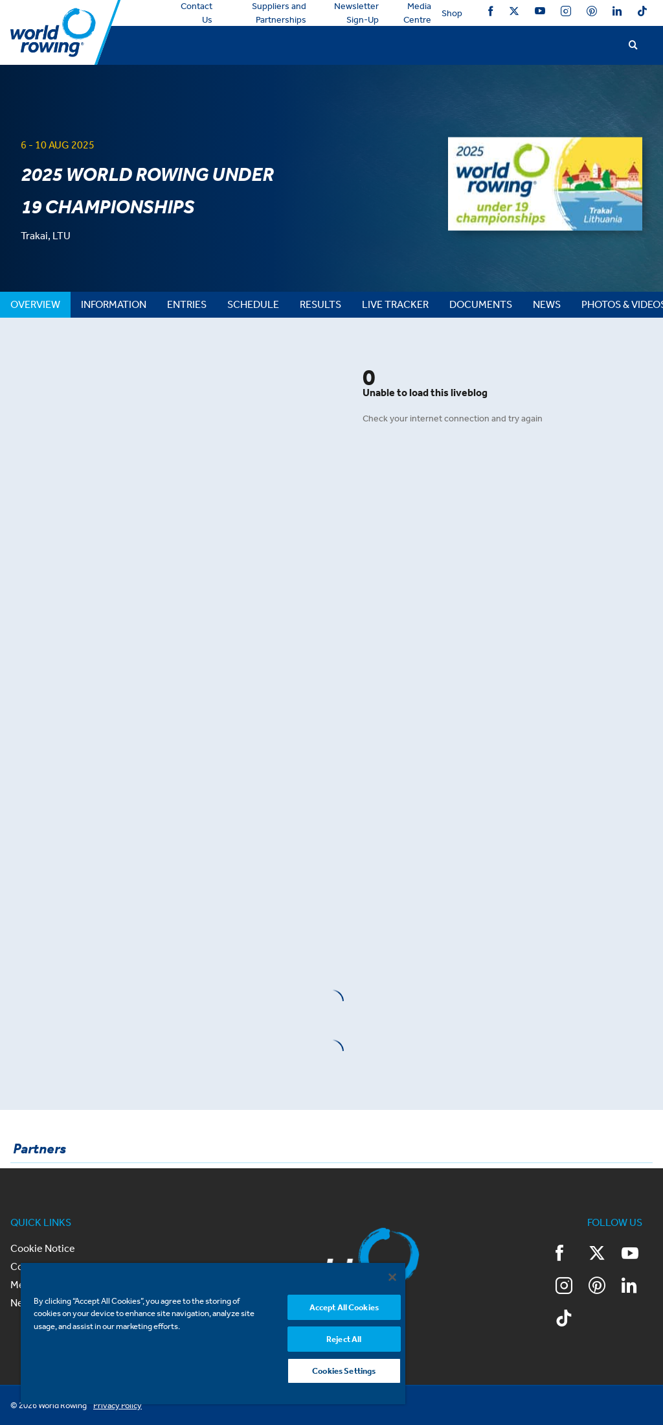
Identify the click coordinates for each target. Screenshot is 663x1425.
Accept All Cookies (344, 1307)
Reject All (343, 1339)
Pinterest (592, 11)
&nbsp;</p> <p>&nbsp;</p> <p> (165, 485)
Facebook (490, 11)
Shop (452, 13)
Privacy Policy (117, 1405)
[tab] (35, 305)
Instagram (566, 11)
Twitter (514, 11)
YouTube (540, 11)
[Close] (392, 1277)
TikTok (642, 11)
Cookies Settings (344, 1371)
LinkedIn (617, 11)
